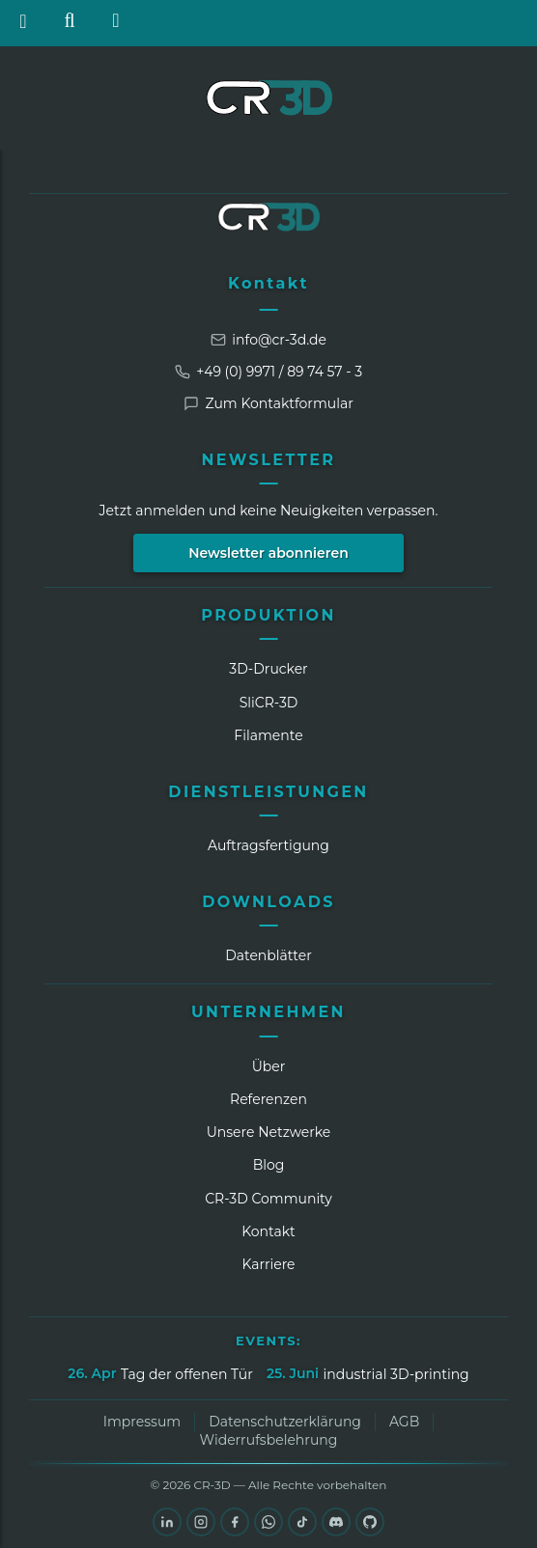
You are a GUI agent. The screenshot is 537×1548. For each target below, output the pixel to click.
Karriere (268, 1264)
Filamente (268, 735)
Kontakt (268, 283)
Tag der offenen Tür (187, 1374)
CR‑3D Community (268, 1198)
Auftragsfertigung (268, 845)
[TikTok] (302, 1521)
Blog (269, 1165)
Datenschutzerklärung (285, 1421)
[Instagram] (200, 1521)
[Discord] (336, 1521)
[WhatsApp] (268, 1521)
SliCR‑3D (269, 702)
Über (269, 1066)
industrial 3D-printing (395, 1374)
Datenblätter (268, 955)
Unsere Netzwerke (269, 1132)
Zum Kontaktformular (268, 403)
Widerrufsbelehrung (269, 1440)
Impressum (142, 1421)
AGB (404, 1421)
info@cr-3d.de (268, 339)
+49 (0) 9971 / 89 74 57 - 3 (268, 371)
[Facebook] (234, 1521)
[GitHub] (369, 1521)
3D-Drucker (268, 668)
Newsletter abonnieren (268, 553)
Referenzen (268, 1099)
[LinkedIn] (167, 1521)
